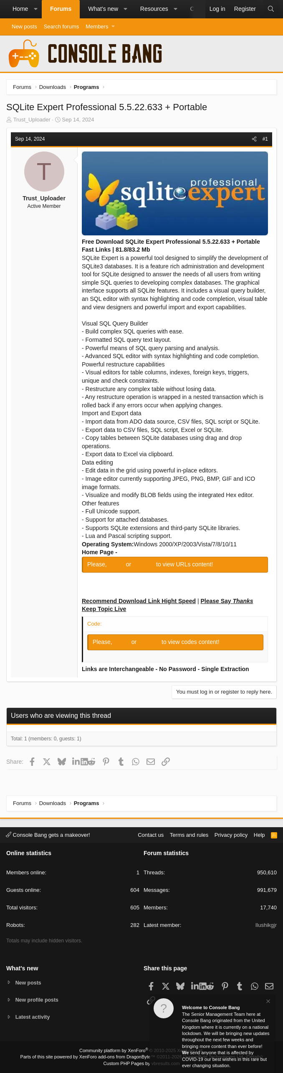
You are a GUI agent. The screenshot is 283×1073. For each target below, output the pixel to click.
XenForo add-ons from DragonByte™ (117, 1056)
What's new (103, 8)
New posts (24, 26)
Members (97, 26)
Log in (117, 564)
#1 (265, 139)
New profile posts (38, 999)
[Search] (271, 9)
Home (20, 8)
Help (259, 834)
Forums (60, 8)
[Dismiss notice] (267, 1002)
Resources (154, 8)
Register (144, 564)
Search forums (61, 26)
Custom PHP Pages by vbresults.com (141, 1063)
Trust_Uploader (32, 119)
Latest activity (33, 1017)
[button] (35, 9)
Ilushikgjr (266, 925)
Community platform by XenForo (141, 1050)
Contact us (151, 834)
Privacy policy (231, 834)
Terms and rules (189, 834)
